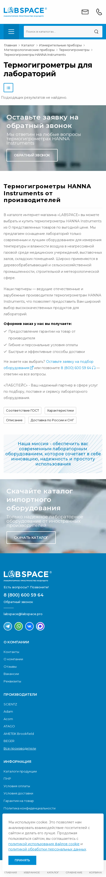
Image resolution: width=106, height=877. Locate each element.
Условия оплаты (17, 786)
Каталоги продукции (20, 771)
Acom (8, 719)
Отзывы (10, 666)
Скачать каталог (31, 537)
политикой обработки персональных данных (47, 849)
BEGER (9, 741)
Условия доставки (18, 793)
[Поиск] (96, 31)
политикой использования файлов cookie (44, 844)
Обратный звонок (32, 155)
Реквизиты (12, 681)
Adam (8, 711)
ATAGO (9, 726)
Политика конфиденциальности (30, 808)
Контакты (11, 652)
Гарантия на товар (19, 801)
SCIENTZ (10, 704)
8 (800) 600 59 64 (78, 368)
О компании (13, 659)
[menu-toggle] (11, 31)
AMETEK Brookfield (19, 734)
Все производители (20, 748)
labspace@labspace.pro (23, 614)
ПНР (7, 778)
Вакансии (11, 674)
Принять (22, 860)
